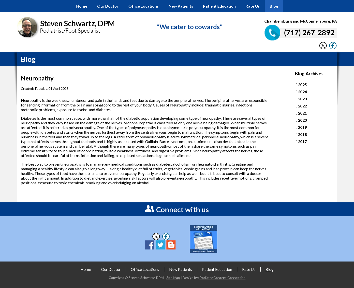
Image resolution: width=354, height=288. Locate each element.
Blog (274, 6)
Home (81, 6)
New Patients (181, 6)
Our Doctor (107, 6)
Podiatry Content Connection (223, 277)
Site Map (173, 277)
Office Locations (143, 6)
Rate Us (253, 6)
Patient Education (219, 6)
